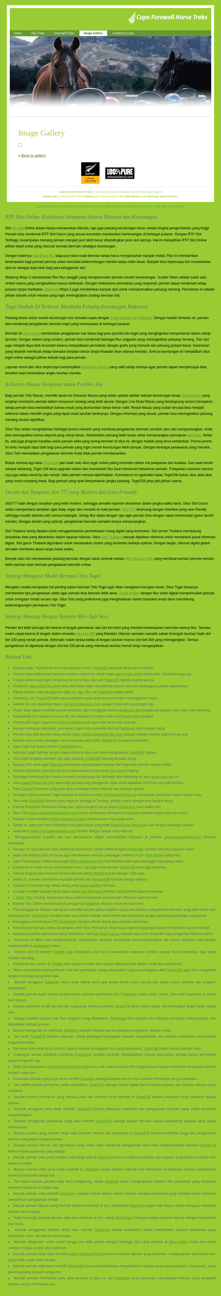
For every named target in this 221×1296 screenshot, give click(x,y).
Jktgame (56, 765)
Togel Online (129, 593)
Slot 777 (128, 509)
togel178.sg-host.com (128, 825)
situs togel (31, 333)
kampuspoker (90, 885)
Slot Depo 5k (43, 256)
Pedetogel (127, 807)
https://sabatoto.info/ (87, 861)
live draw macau (106, 934)
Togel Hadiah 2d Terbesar (131, 318)
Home (18, 33)
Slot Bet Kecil (92, 892)
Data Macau (191, 396)
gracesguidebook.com (182, 837)
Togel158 (51, 463)
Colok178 (127, 867)
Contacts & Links (123, 33)
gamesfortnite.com (44, 686)
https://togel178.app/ (69, 819)
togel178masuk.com (38, 783)
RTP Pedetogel (64, 922)
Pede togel (131, 716)
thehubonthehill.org (120, 795)
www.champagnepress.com (53, 831)
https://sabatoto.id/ (74, 722)
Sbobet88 (76, 1266)
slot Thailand (112, 537)
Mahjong (52, 289)
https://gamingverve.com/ (68, 1067)
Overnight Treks (64, 33)
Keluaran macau (95, 367)
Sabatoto (127, 728)
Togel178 (99, 668)
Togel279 (108, 740)
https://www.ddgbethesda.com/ (97, 734)
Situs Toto (24, 898)
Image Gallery (93, 33)
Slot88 (99, 873)
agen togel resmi (129, 674)
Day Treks (37, 33)
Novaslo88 (101, 879)
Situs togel (178, 1242)
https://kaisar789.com (87, 1254)
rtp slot (18, 228)
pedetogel (41, 946)
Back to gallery (33, 156)
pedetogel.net (163, 777)
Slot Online (154, 855)
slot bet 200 (85, 634)
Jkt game (117, 771)
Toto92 (59, 952)
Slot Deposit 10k (138, 559)
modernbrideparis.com (82, 704)
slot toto (194, 435)
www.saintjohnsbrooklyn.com (53, 813)
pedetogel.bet (130, 710)
